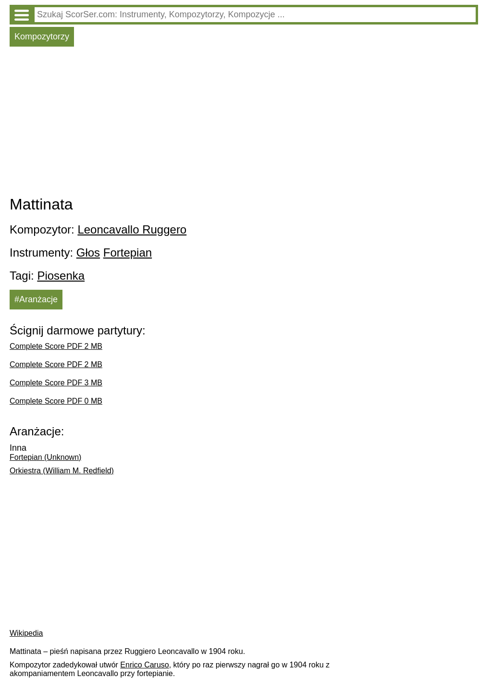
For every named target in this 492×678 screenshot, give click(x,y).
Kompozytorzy (41, 36)
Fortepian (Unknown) (45, 457)
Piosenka (61, 275)
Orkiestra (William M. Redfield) (62, 471)
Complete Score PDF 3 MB (56, 383)
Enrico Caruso (144, 665)
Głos (88, 252)
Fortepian (127, 252)
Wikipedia (26, 633)
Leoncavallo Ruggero (131, 229)
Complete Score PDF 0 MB (56, 401)
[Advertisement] (244, 123)
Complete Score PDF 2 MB (56, 346)
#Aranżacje (36, 299)
